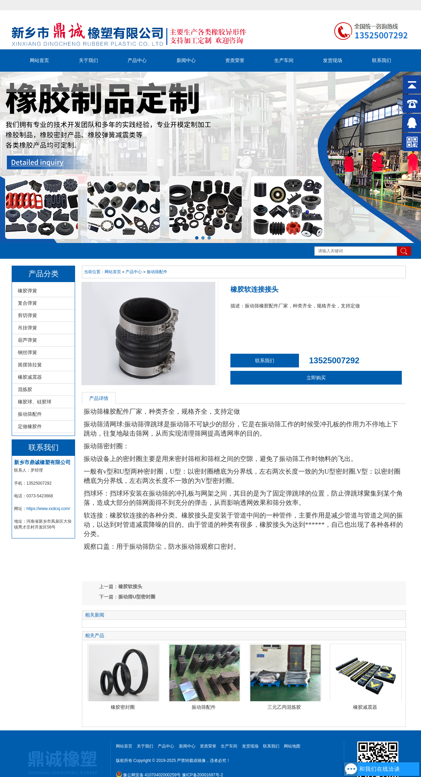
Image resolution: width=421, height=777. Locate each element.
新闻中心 (186, 60)
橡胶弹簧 (27, 290)
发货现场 (332, 60)
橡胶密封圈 (123, 707)
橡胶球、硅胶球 (34, 401)
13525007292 (334, 360)
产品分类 (43, 273)
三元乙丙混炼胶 (284, 707)
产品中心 (137, 60)
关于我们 (88, 60)
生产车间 (283, 60)
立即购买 (316, 377)
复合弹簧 (27, 303)
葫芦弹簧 (27, 340)
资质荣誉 (234, 60)
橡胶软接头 (130, 586)
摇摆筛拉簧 (30, 364)
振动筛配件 (30, 414)
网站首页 (39, 60)
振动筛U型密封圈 (136, 596)
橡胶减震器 (30, 377)
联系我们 (381, 60)
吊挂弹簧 (27, 327)
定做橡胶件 (30, 426)
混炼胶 (25, 389)
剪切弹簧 (27, 315)
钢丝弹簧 (27, 352)
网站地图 (292, 746)
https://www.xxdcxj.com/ (48, 508)
